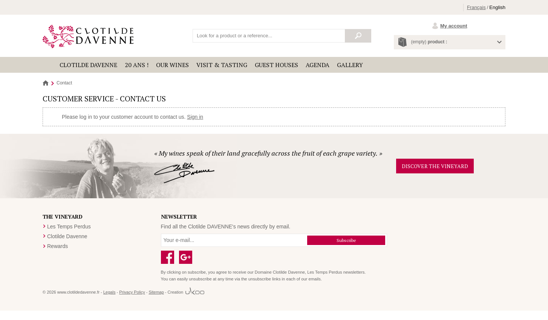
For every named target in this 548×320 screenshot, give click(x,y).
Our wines (172, 65)
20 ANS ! (136, 65)
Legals (109, 292)
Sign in (195, 117)
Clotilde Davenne (88, 65)
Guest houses (276, 65)
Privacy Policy (132, 292)
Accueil (49, 65)
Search (358, 36)
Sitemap (156, 292)
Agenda (317, 65)
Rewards (57, 246)
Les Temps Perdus (69, 227)
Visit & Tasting (221, 65)
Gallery (350, 65)
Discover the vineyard (435, 166)
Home (46, 83)
